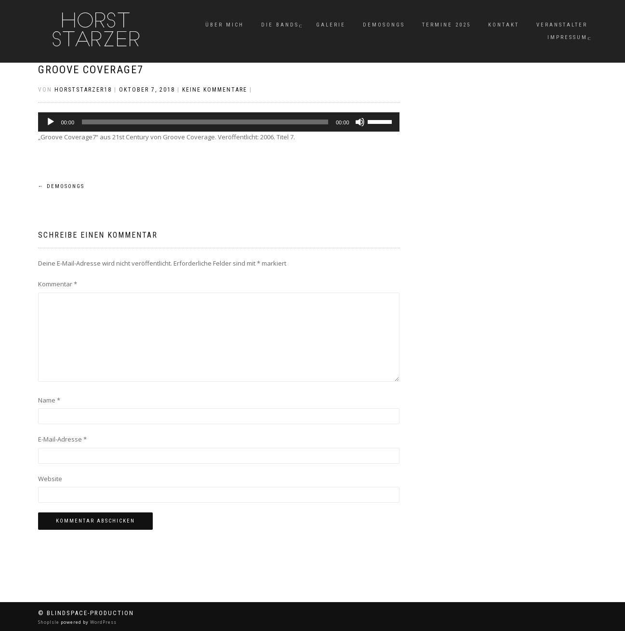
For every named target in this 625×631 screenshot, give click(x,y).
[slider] (205, 122)
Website (50, 478)
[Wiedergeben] (50, 122)
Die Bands (280, 25)
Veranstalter (561, 25)
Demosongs (384, 25)
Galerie (331, 25)
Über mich (224, 25)
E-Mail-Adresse (62, 439)
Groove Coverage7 (91, 70)
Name (49, 400)
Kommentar (57, 284)
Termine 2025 (446, 25)
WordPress (103, 622)
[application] (218, 122)
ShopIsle (49, 622)
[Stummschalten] (360, 122)
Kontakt (503, 25)
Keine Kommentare (214, 89)
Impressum (567, 37)
